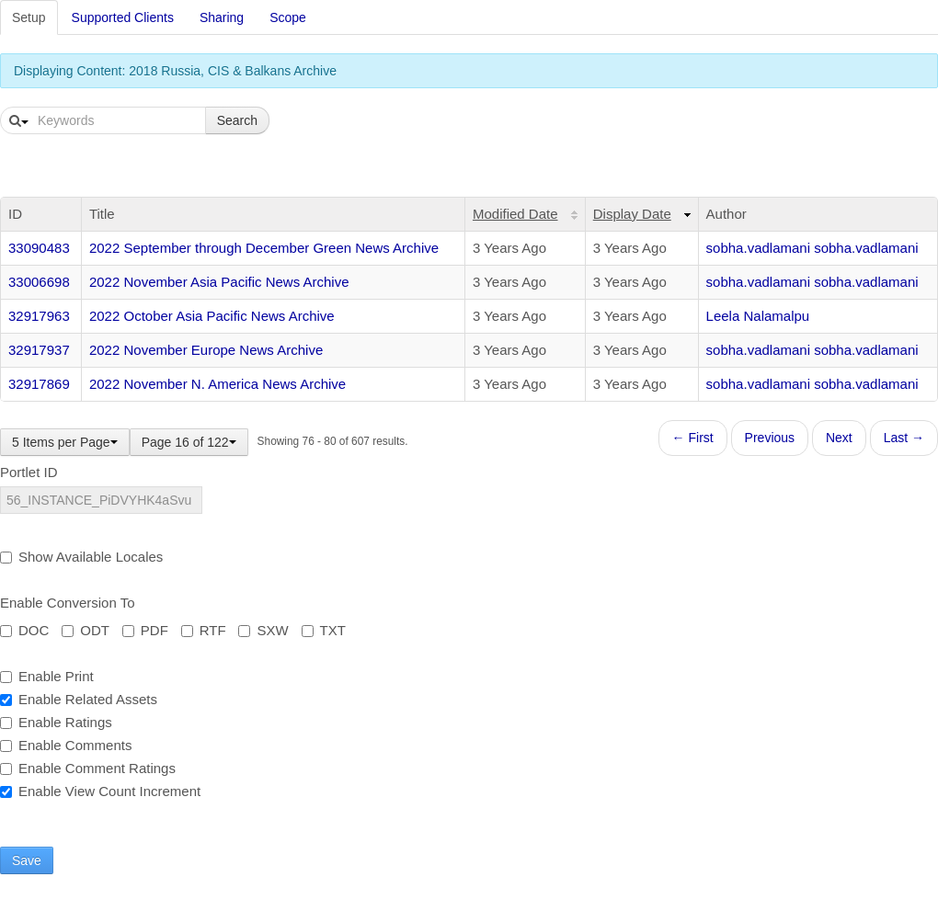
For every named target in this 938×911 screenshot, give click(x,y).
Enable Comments (66, 745)
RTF (203, 630)
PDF (145, 630)
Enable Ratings (56, 722)
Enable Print (47, 676)
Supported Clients (123, 17)
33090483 (39, 248)
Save (26, 860)
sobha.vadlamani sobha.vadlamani (812, 248)
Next (839, 437)
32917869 (39, 384)
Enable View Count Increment (100, 791)
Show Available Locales (81, 556)
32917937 (39, 350)
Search (237, 120)
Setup (29, 17)
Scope (287, 17)
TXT (324, 630)
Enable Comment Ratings (88, 768)
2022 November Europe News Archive (206, 350)
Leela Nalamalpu (758, 316)
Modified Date (515, 214)
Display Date (632, 214)
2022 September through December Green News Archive (264, 248)
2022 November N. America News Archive (217, 384)
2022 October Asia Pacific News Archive (212, 316)
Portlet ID (29, 472)
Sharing (222, 17)
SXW (263, 630)
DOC (24, 630)
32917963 (39, 316)
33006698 (39, 282)
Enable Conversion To (67, 602)
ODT (85, 630)
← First (693, 437)
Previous (770, 437)
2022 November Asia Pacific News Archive (219, 282)
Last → (904, 437)
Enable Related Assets (78, 699)
